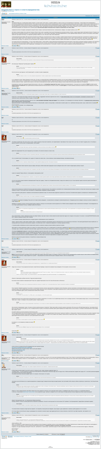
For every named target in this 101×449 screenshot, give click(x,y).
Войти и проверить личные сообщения (56, 6)
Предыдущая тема (89, 15)
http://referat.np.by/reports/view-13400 (18, 349)
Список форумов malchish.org (14, 13)
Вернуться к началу (5, 45)
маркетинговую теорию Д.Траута (29, 391)
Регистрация (64, 5)
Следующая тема (96, 15)
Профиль (47, 6)
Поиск (48, 5)
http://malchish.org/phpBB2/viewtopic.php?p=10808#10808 (22, 347)
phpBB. (52, 447)
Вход (65, 6)
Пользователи (54, 5)
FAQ (45, 5)
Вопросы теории (23, 13)
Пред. (91, 436)
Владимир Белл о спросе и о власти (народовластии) (20, 10)
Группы (59, 5)
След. (99, 436)
